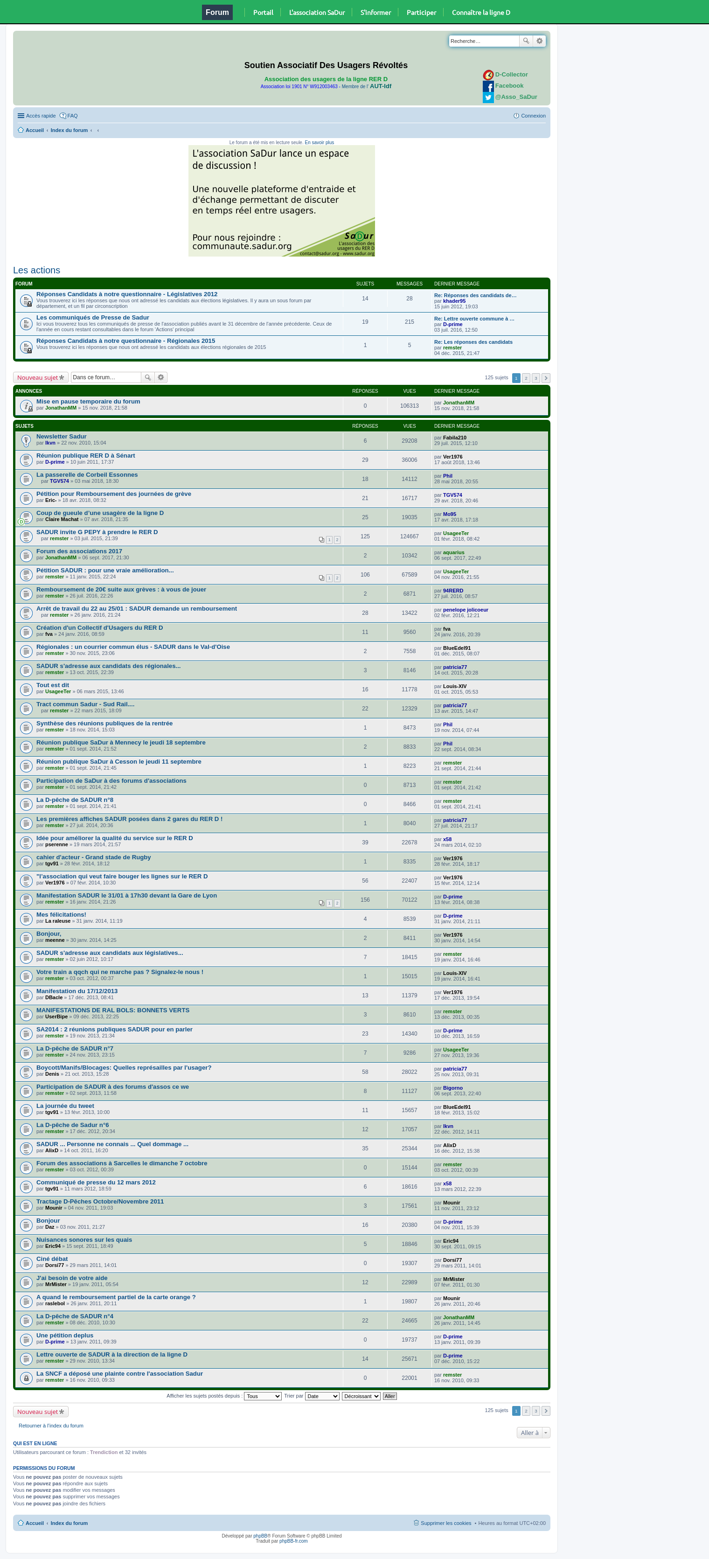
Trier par (311, 1396)
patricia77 (455, 667)
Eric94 (53, 1246)
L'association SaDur (317, 12)
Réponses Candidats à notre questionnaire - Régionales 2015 (125, 340)
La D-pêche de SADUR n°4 (74, 1316)
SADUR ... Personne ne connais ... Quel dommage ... (112, 1144)
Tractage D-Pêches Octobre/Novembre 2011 (100, 1201)
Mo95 (449, 514)
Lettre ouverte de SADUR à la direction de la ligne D (112, 1354)
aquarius (454, 552)
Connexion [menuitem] (533, 115)
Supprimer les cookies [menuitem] (446, 1523)
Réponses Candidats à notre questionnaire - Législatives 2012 (126, 294)
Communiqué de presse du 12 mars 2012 (96, 1182)
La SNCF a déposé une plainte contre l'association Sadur (119, 1373)
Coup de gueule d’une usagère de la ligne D (100, 512)
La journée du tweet (65, 1105)
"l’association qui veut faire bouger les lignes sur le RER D (122, 876)
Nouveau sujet (37, 377)
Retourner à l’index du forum (51, 1425)
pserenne (56, 844)
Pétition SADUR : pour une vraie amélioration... (105, 570)
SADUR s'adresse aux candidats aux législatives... (109, 952)
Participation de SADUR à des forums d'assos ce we (112, 1086)
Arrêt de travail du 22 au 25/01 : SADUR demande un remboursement (136, 608)
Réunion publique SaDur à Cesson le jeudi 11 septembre (119, 761)
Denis (52, 1074)
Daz (50, 1227)
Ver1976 (453, 456)
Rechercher (526, 41)
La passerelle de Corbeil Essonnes (87, 474)
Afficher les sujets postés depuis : (224, 1396)
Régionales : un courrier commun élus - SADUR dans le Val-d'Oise (133, 646)
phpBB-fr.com (293, 1541)
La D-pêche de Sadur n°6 (72, 1124)
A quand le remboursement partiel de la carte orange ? (116, 1297)
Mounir (54, 1208)
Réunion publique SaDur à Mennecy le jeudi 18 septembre (121, 742)
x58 (447, 839)
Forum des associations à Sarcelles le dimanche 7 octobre (121, 1163)
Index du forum (69, 130)
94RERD (453, 590)
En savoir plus (319, 142)
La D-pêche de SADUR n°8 (74, 799)
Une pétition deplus (64, 1335)
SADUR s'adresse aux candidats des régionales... (108, 665)
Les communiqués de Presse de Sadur (92, 317)
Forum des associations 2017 (79, 551)
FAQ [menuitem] (73, 115)
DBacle (54, 997)
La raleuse (57, 921)
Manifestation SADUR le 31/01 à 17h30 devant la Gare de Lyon (126, 895)
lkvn (50, 442)
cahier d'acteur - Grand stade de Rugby (93, 857)
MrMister (56, 1284)
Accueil (35, 130)
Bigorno (453, 1088)
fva (49, 634)
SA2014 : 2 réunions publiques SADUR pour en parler (114, 1029)
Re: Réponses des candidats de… (475, 295)
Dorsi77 (54, 1265)
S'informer (376, 12)
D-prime (453, 324)
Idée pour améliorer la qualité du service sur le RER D (114, 838)
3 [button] (536, 378)
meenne (55, 940)
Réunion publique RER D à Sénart (85, 455)
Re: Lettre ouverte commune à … (474, 318)
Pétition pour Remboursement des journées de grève (113, 493)
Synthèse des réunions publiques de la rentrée (104, 723)
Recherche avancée (539, 41)
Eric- (50, 500)
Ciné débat (52, 1258)
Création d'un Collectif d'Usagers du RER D (99, 627)
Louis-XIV (455, 686)
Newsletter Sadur (61, 436)
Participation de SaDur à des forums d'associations (111, 780)
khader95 (454, 301)
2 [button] (526, 378)
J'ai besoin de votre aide (72, 1277)
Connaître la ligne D (481, 12)
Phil (447, 476)
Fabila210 (454, 437)
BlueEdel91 (457, 648)
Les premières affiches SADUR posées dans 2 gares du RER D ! (129, 818)
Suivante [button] (546, 378)
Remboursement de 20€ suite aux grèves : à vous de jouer (121, 589)
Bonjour (48, 1220)
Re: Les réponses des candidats (473, 342)
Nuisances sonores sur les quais (84, 1239)
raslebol (55, 1303)
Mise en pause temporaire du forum (88, 401)
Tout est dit (52, 685)
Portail (263, 12)
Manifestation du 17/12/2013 (77, 991)
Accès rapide (41, 115)
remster (452, 347)
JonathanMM (60, 408)
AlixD (51, 1150)
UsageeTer (456, 533)
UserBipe (56, 1016)
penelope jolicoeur (465, 609)
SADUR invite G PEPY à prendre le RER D (97, 532)
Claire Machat (62, 519)
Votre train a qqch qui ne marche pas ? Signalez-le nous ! (119, 971)
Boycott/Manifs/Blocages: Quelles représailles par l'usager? (123, 1067)
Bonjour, (48, 933)
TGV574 (59, 481)
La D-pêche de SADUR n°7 (74, 1048)
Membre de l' (366, 86)
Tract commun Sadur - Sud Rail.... (85, 704)
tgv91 (52, 863)
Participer (421, 12)
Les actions (36, 270)
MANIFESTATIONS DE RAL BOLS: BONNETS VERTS (112, 1010)
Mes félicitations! (61, 914)
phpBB (260, 1535)
